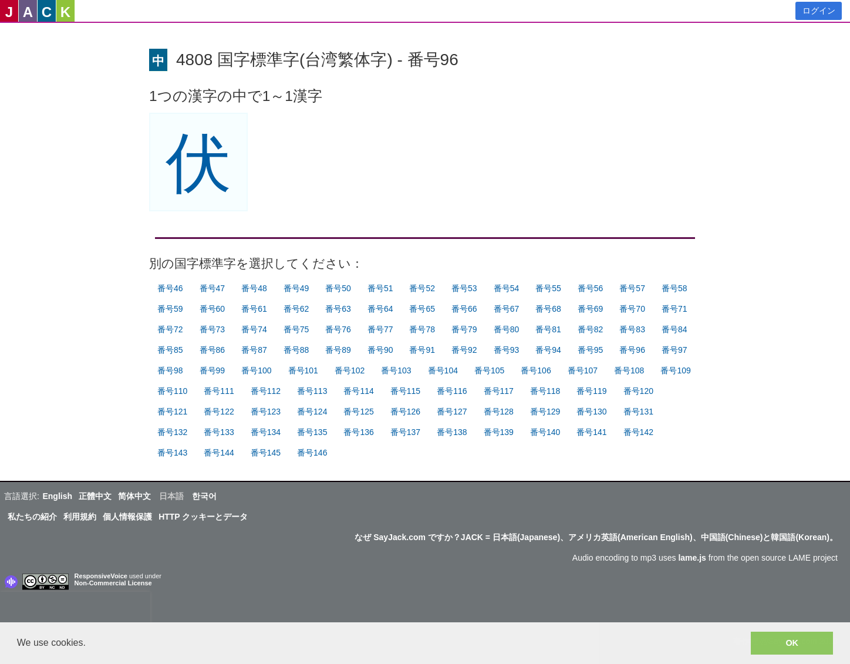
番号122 (219, 411)
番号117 (499, 391)
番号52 (422, 288)
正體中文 (95, 496)
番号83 (632, 329)
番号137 (405, 432)
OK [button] (791, 643)
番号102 (350, 370)
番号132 (172, 432)
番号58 (674, 288)
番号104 (443, 370)
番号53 (464, 288)
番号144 (219, 452)
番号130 (591, 411)
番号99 (212, 370)
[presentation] (75, 609)
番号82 (590, 329)
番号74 (254, 329)
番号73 (212, 329)
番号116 (452, 391)
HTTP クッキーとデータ (203, 516)
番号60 (212, 309)
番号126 (405, 411)
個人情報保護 (127, 516)
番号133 (219, 432)
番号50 (338, 288)
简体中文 (134, 496)
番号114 (358, 391)
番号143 (172, 452)
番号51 (380, 288)
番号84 (674, 329)
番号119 (591, 391)
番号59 (170, 309)
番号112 (266, 391)
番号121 (172, 411)
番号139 (499, 432)
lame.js (692, 557)
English (57, 496)
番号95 (590, 350)
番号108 (629, 370)
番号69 (590, 309)
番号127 (452, 411)
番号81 (548, 329)
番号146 (312, 452)
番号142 (638, 432)
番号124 (312, 411)
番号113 (312, 391)
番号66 (464, 309)
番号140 (545, 432)
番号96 (632, 350)
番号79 (464, 329)
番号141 (591, 432)
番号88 (296, 350)
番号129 (545, 411)
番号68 (548, 309)
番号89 (338, 350)
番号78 (422, 329)
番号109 (675, 370)
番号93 (507, 350)
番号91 (422, 350)
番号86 (212, 350)
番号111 (219, 391)
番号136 (358, 432)
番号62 (296, 309)
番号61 (254, 309)
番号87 (254, 350)
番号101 (303, 370)
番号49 (296, 288)
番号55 (548, 288)
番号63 (338, 309)
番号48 (254, 288)
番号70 (632, 309)
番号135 (312, 432)
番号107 (583, 370)
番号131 (638, 411)
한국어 (204, 496)
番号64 (380, 309)
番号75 (296, 329)
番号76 (338, 329)
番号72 (170, 329)
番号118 (545, 391)
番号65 (422, 309)
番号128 (499, 411)
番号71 (674, 309)
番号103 (396, 370)
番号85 (170, 350)
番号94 (548, 350)
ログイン (818, 10)
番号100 (256, 370)
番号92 (464, 350)
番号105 (489, 370)
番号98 (170, 370)
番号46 (170, 288)
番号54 (507, 288)
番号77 (380, 329)
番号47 (212, 288)
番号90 (380, 350)
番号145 (266, 452)
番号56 (590, 288)
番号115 (405, 391)
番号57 (632, 288)
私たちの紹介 (32, 516)
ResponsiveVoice (101, 575)
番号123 (266, 411)
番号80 (507, 329)
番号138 (452, 432)
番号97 (674, 350)
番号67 (507, 309)
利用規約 (79, 516)
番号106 (536, 370)
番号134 (266, 432)
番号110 (172, 391)
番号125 (358, 411)
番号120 (638, 391)
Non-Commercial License (113, 583)
